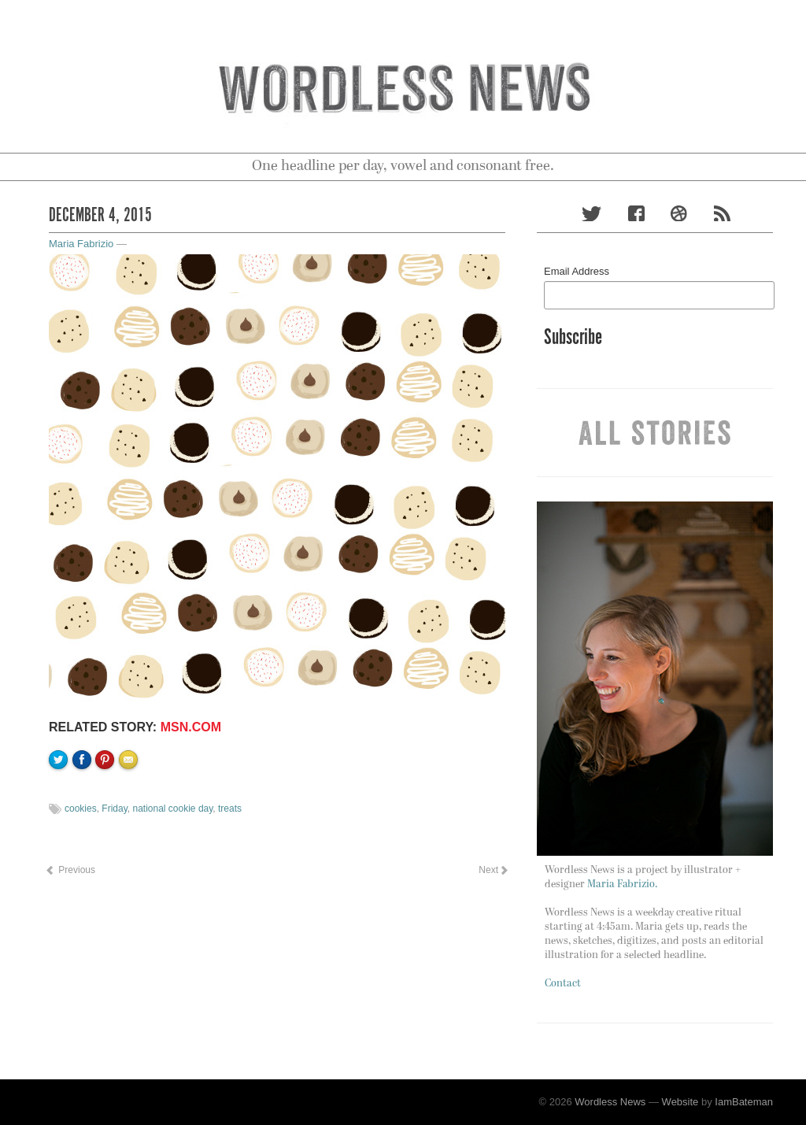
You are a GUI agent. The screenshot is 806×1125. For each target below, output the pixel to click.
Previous (70, 869)
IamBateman (744, 1102)
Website (680, 1102)
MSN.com (191, 727)
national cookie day (172, 808)
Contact (563, 984)
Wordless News (610, 1102)
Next (492, 869)
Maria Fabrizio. (622, 884)
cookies (81, 808)
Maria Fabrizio (81, 244)
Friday (114, 808)
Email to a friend (130, 813)
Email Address (576, 271)
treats (230, 808)
